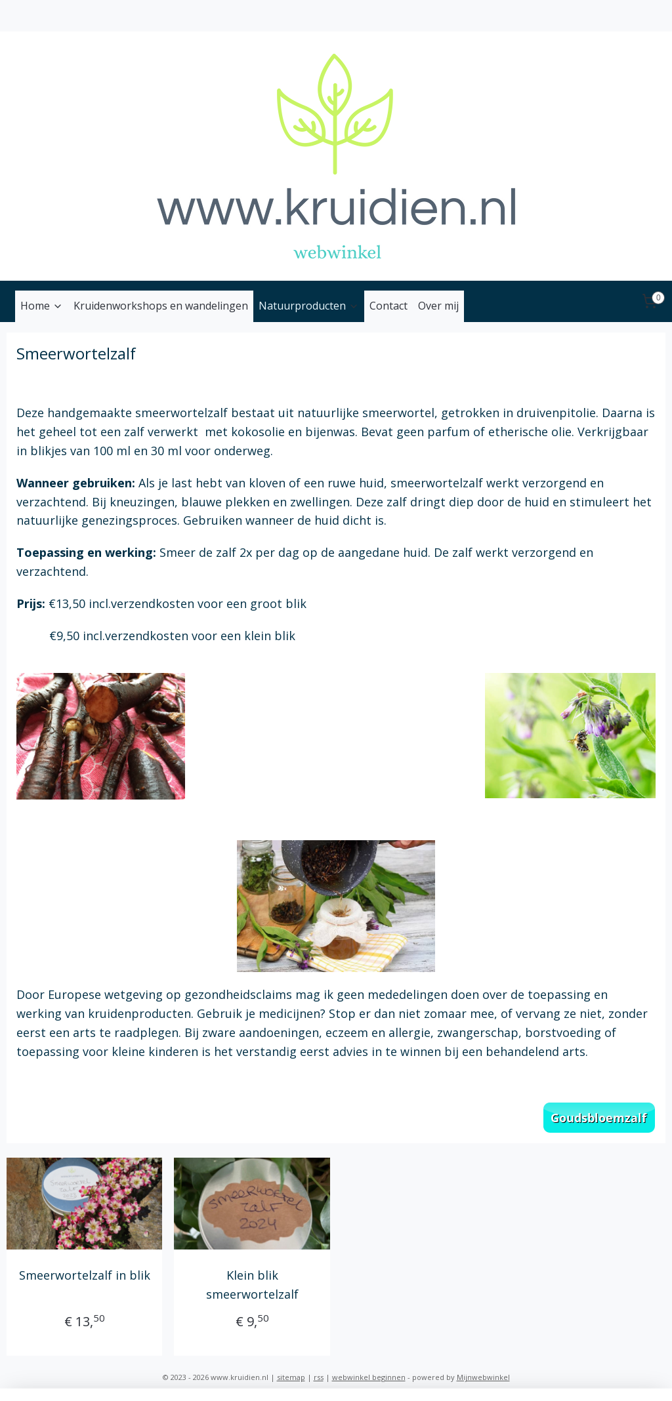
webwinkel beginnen (369, 1377)
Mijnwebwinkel (483, 1377)
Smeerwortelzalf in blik (84, 1275)
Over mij (438, 305)
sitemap (291, 1377)
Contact (388, 305)
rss (319, 1377)
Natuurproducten (309, 305)
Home (41, 305)
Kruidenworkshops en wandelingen (161, 305)
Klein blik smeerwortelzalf (252, 1284)
